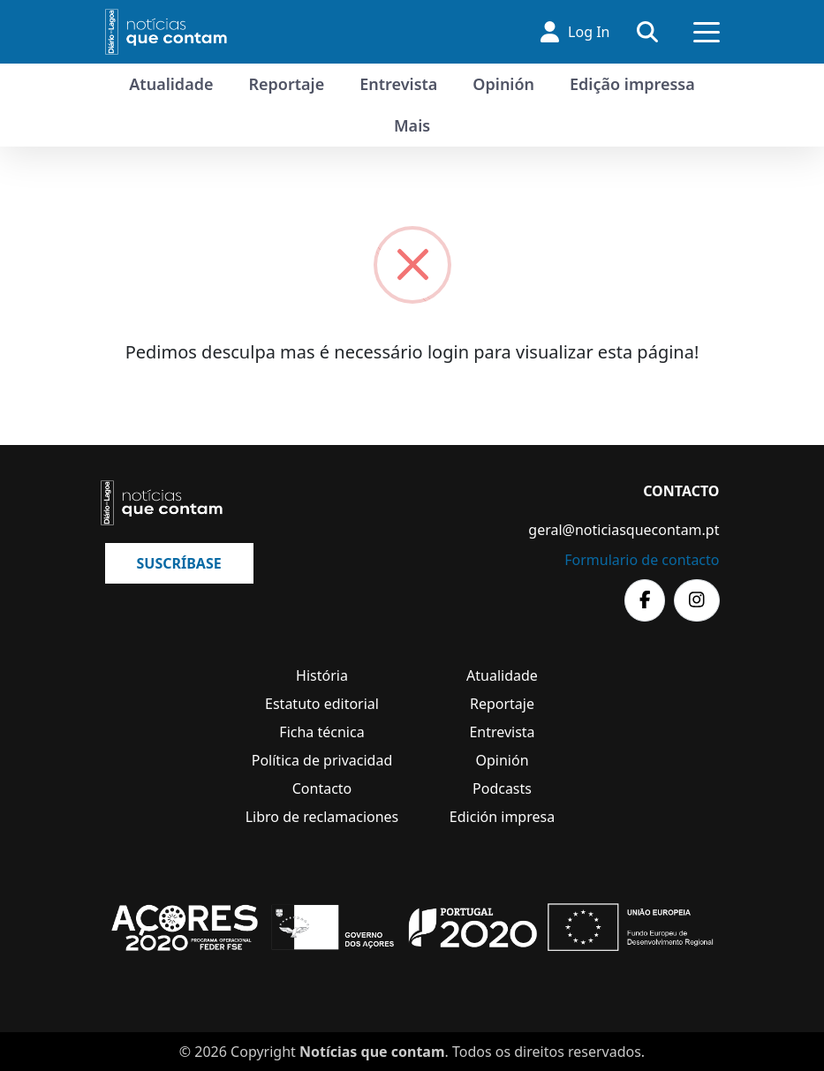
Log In (575, 31)
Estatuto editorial (322, 703)
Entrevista (398, 83)
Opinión (503, 83)
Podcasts (502, 788)
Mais (412, 125)
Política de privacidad (322, 760)
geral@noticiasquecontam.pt (623, 529)
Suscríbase (179, 563)
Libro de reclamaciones (322, 816)
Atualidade (171, 83)
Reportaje (286, 83)
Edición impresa (502, 816)
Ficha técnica (321, 732)
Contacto (322, 788)
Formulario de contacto (641, 559)
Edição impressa (632, 83)
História (322, 675)
